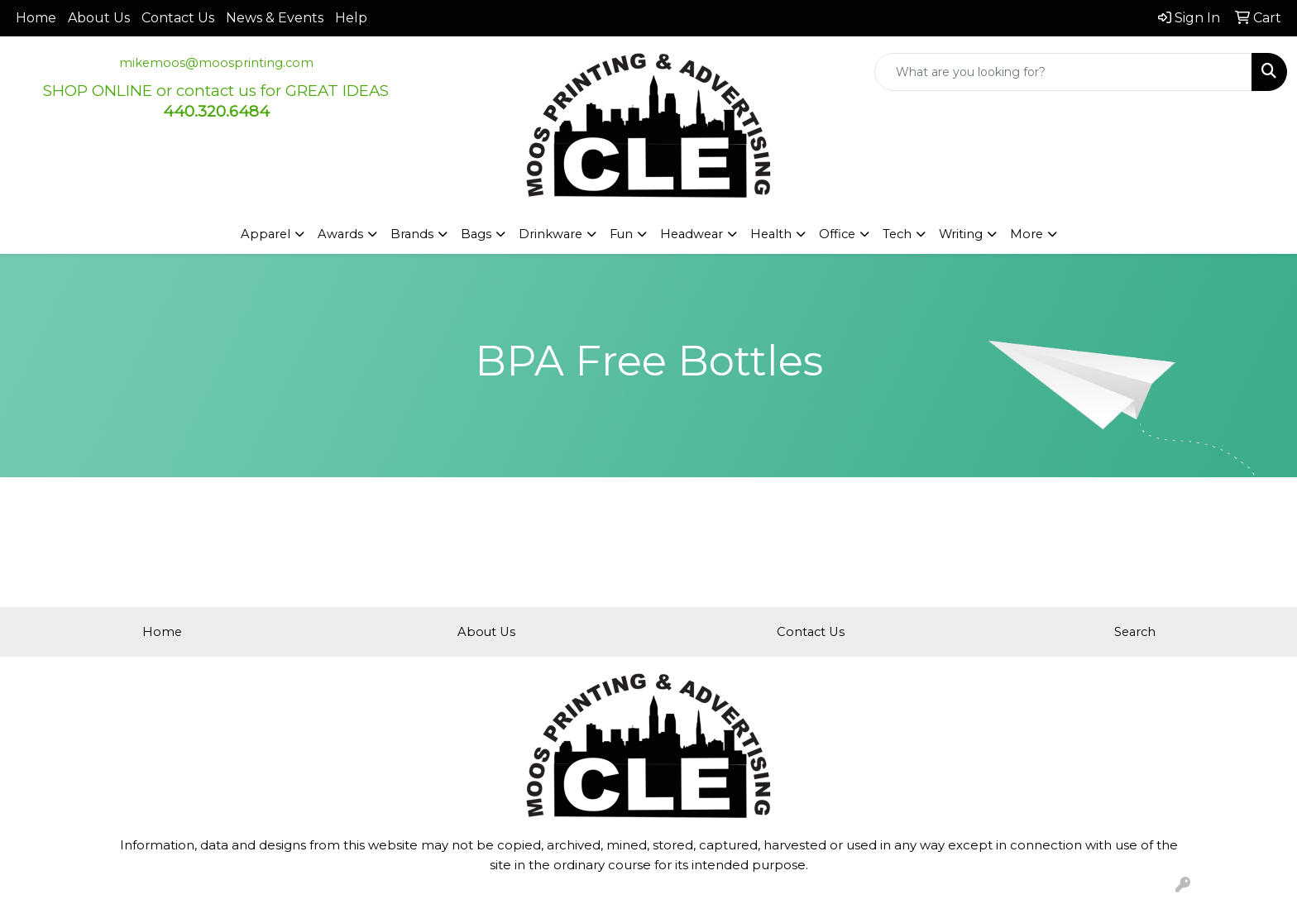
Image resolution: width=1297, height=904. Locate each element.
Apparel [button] (265, 234)
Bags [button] (476, 234)
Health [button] (771, 234)
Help (351, 18)
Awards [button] (340, 234)
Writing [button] (961, 234)
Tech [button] (897, 234)
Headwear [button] (691, 234)
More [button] (1026, 234)
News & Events (274, 18)
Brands (411, 234)
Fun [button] (621, 234)
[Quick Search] (1063, 72)
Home (36, 18)
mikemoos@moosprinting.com (216, 62)
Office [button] (837, 234)
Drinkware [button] (550, 234)
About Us (99, 18)
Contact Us (177, 18)
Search (1135, 631)
